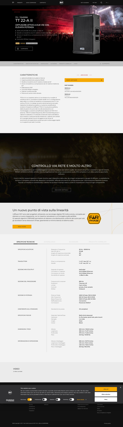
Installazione (32, 406)
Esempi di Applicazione (63, 402)
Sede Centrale (100, 402)
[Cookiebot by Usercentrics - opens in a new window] (10, 424)
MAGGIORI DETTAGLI (61, 190)
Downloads (44, 63)
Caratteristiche (18, 63)
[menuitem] (31, 2)
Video (75, 63)
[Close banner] (120, 410)
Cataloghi (46, 402)
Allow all (106, 412)
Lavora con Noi (100, 406)
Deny (105, 422)
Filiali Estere (100, 404)
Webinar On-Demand (83, 408)
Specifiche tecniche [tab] (26, 241)
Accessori (54, 63)
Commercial (32, 408)
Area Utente (80, 402)
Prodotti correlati (65, 63)
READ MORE (22, 226)
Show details (80, 423)
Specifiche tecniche (32, 63)
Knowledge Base (82, 406)
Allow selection (106, 417)
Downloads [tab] (49, 241)
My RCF (95, 2)
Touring (31, 404)
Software (46, 404)
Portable (31, 402)
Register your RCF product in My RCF (89, 388)
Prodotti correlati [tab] (97, 241)
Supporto (24, 48)
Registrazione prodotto (83, 404)
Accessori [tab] (73, 241)
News (98, 408)
